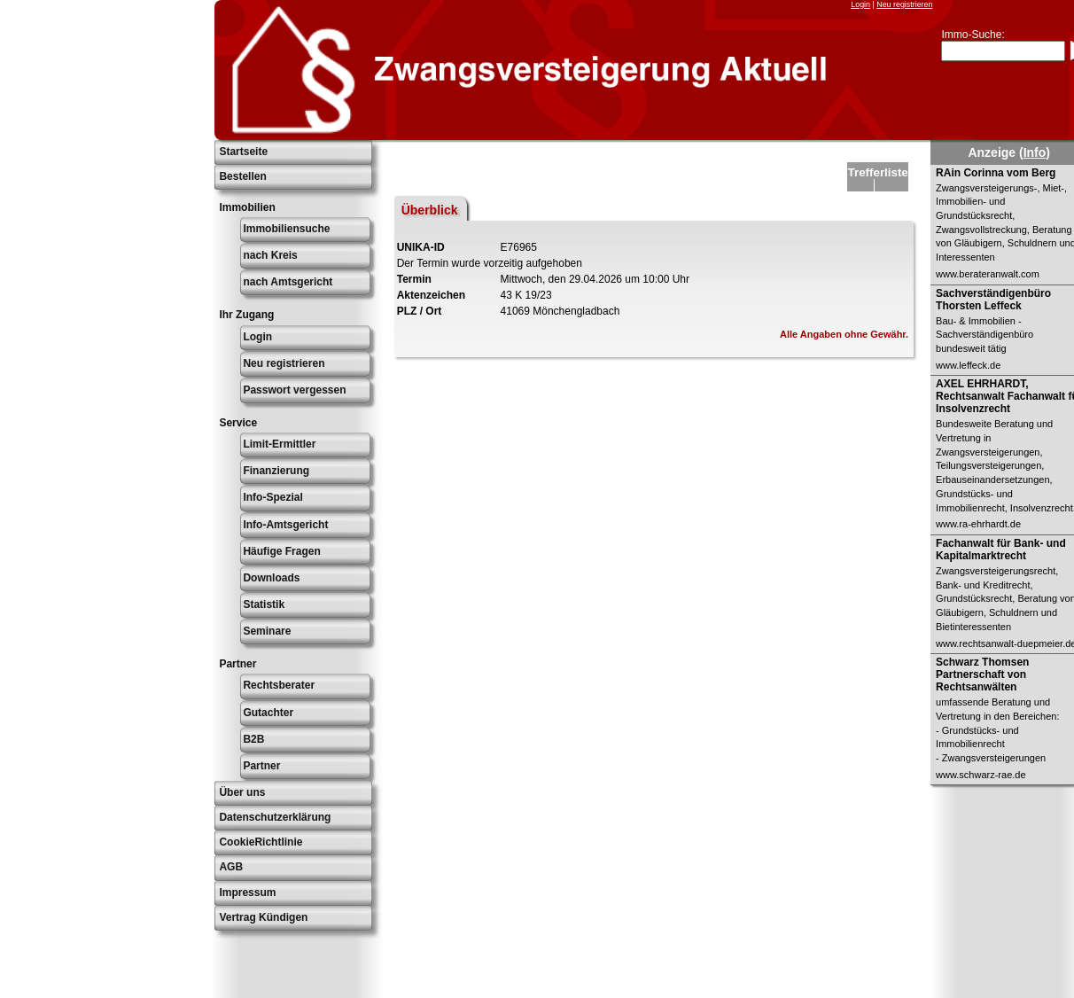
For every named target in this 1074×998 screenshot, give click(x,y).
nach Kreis (270, 255)
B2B (253, 739)
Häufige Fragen (281, 551)
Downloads (271, 578)
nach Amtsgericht (287, 282)
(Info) (1034, 152)
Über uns (242, 792)
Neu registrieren (904, 4)
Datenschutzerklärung (275, 817)
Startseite (243, 151)
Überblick (429, 210)
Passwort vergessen (294, 390)
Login (860, 4)
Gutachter (268, 712)
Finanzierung (276, 470)
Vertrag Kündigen (263, 917)
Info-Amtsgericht (285, 524)
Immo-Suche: (972, 34)
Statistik (263, 604)
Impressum (247, 892)
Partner (261, 766)
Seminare (267, 631)
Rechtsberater (279, 685)
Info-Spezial (272, 497)
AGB (231, 867)
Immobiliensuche (286, 228)
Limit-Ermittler (279, 444)
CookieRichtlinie (260, 842)
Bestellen (242, 176)
